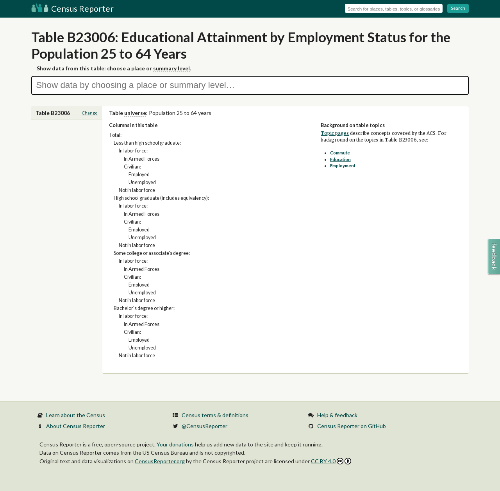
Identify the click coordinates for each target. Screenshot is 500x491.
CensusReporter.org (160, 461)
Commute (340, 152)
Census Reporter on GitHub (351, 426)
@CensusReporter (204, 426)
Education (340, 159)
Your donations (175, 444)
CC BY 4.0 (331, 461)
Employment (342, 165)
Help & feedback (337, 415)
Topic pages (335, 133)
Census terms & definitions (215, 415)
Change (90, 112)
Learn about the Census (75, 415)
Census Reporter (72, 8)
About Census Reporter (75, 426)
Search (458, 8)
